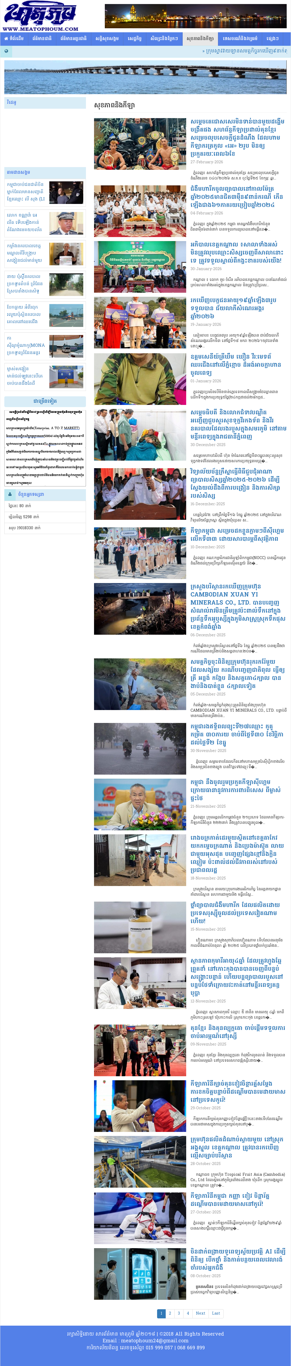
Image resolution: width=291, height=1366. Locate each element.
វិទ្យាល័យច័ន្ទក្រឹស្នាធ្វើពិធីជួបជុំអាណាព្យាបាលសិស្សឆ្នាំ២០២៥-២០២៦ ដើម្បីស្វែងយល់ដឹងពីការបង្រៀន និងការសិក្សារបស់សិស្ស (235, 484)
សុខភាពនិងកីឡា (200, 39)
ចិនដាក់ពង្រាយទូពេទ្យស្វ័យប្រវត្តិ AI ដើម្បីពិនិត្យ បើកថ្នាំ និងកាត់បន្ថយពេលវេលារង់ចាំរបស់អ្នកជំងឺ (238, 1260)
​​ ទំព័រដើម (14, 39)
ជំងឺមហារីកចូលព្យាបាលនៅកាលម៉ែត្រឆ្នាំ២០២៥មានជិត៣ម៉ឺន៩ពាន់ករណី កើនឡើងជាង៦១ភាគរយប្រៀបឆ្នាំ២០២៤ (236, 197)
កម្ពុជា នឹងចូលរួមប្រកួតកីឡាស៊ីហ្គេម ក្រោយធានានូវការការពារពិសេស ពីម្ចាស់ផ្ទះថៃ (235, 790)
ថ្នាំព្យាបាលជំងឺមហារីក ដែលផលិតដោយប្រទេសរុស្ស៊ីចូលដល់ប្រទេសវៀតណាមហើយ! (235, 913)
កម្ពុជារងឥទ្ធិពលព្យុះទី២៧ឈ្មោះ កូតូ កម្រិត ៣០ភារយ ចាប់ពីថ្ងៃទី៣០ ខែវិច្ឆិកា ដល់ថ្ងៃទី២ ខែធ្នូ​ (236, 735)
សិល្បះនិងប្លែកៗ (164, 39)
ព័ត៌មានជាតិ (42, 39)
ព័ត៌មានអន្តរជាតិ (74, 39)
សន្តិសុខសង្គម (107, 39)
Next (200, 1313)
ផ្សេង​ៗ (272, 39)
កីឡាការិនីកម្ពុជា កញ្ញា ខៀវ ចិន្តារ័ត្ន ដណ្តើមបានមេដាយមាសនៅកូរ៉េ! (229, 1200)
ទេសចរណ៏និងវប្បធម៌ (240, 39)
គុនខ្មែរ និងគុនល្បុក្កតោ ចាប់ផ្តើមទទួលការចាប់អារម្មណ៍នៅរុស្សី (237, 1032)
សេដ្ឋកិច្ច (135, 39)
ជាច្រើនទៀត (45, 401)
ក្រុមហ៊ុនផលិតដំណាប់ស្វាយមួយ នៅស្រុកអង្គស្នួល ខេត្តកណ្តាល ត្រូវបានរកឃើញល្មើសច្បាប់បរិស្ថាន (236, 1148)
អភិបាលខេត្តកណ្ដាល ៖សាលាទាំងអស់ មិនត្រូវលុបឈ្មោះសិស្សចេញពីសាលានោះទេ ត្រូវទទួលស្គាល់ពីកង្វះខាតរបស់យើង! (236, 253)
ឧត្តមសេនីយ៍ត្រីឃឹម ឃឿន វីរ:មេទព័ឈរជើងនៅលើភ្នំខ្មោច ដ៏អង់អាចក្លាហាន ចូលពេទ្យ (235, 365)
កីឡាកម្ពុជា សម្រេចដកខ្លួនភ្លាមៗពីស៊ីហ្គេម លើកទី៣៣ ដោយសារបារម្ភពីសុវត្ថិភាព (237, 535)
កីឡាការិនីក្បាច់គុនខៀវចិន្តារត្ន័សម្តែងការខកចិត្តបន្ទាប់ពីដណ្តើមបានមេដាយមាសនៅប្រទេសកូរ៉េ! (238, 1092)
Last (216, 1313)
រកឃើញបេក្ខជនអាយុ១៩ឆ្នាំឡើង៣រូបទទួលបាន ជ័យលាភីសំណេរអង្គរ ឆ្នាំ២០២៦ (233, 309)
